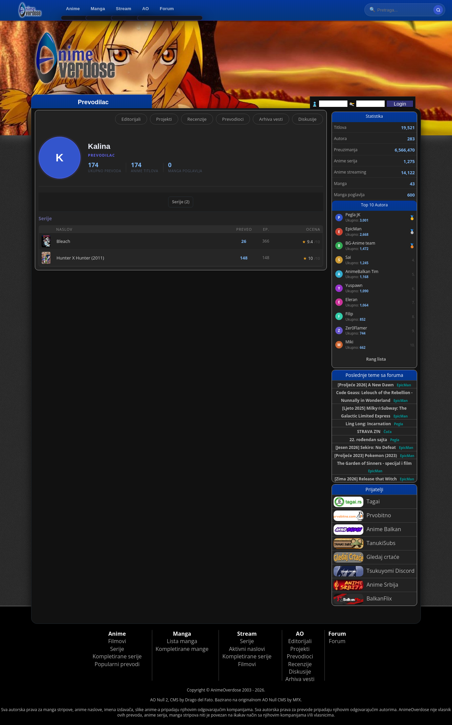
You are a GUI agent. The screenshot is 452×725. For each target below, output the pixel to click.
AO (145, 8)
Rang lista (376, 359)
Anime (73, 8)
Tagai (357, 502)
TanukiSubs (365, 543)
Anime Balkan (367, 529)
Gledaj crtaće (366, 557)
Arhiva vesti (271, 119)
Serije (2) (180, 202)
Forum (167, 8)
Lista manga (182, 641)
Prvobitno (362, 516)
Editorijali (131, 119)
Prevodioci (233, 119)
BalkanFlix (363, 599)
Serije (117, 649)
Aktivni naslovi (247, 649)
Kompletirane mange (182, 649)
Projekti (164, 119)
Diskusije (307, 119)
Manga (98, 8)
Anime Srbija (366, 585)
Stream (124, 8)
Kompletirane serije (116, 656)
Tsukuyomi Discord (374, 571)
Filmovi (117, 641)
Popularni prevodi (117, 664)
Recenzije (197, 119)
